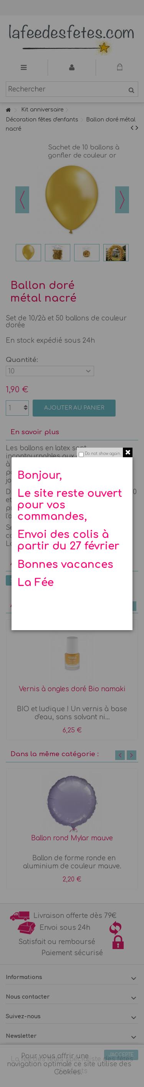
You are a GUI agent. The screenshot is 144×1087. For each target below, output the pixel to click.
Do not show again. (103, 453)
